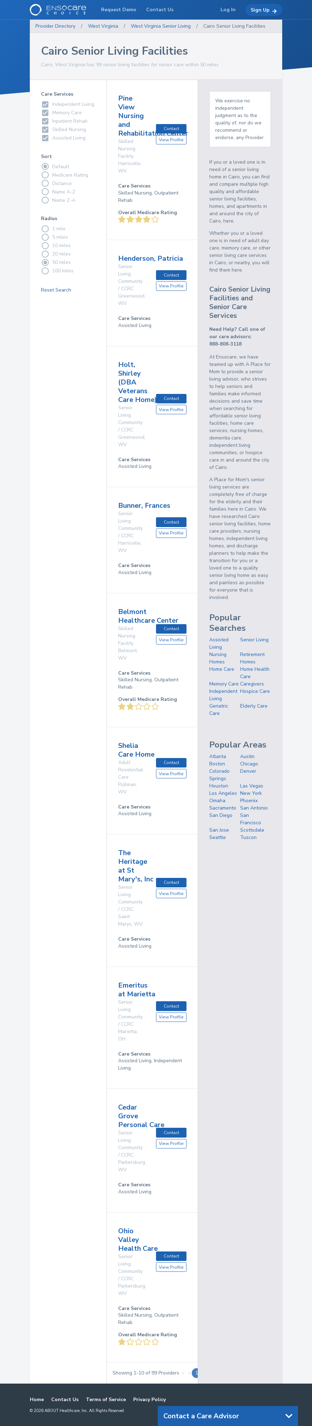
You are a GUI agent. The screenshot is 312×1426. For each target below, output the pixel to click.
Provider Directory (55, 26)
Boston (217, 763)
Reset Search (56, 290)
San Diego (220, 815)
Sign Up (264, 10)
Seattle (217, 837)
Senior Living (254, 639)
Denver (248, 771)
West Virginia (103, 26)
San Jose (219, 830)
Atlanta (217, 756)
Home (37, 1399)
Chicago (249, 763)
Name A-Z (58, 191)
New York (251, 793)
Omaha (217, 800)
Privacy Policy (149, 1399)
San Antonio (254, 808)
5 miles (54, 237)
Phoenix (249, 800)
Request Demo (118, 9)
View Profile (171, 140)
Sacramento (222, 808)
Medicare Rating (64, 175)
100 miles (57, 271)
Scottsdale (252, 830)
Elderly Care (253, 706)
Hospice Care (255, 691)
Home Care (221, 669)
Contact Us (65, 1399)
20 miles (56, 254)
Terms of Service (106, 1399)
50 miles (56, 262)
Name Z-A (58, 200)
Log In (228, 9)
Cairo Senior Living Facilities (234, 26)
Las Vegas (251, 786)
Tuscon (248, 837)
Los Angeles (223, 793)
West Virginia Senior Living (161, 26)
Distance (56, 183)
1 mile (53, 229)
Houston (218, 786)
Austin (247, 756)
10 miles (56, 245)
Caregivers (252, 684)
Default (55, 166)
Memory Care (224, 684)
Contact (171, 128)
